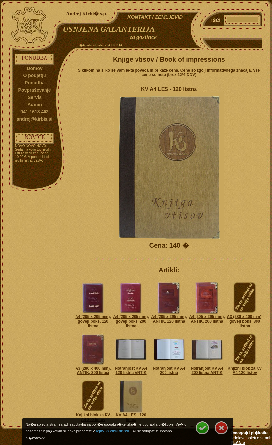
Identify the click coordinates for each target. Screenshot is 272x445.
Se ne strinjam (221, 428)
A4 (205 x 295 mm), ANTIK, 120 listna (169, 319)
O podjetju (34, 75)
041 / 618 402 (34, 111)
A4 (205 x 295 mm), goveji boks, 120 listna (93, 321)
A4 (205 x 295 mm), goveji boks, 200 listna (131, 321)
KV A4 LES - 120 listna (131, 417)
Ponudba (35, 82)
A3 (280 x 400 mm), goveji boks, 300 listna (244, 321)
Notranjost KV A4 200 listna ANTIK (207, 370)
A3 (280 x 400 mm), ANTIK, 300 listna (93, 370)
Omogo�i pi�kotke (250, 433)
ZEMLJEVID (169, 17)
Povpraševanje (34, 90)
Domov (34, 68)
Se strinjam (202, 428)
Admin (34, 104)
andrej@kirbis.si (35, 119)
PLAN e (238, 442)
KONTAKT (139, 17)
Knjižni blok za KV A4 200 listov (93, 417)
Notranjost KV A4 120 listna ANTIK (131, 370)
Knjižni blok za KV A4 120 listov (245, 370)
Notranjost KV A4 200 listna (169, 370)
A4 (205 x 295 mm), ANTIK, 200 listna (207, 319)
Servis (35, 97)
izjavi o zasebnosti (113, 431)
